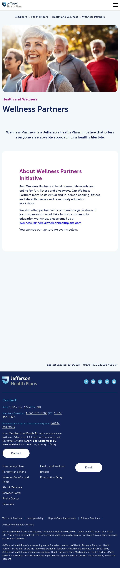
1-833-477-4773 (19, 407)
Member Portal (11, 493)
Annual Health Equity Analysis (18, 524)
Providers (8, 504)
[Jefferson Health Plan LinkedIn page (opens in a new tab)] (107, 383)
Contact (16, 453)
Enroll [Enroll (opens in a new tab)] (89, 467)
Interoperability (35, 518)
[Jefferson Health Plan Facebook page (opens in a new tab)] (86, 383)
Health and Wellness (52, 466)
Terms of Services (12, 518)
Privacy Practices (90, 518)
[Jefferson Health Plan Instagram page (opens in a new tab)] (114, 383)
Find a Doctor (10, 498)
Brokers (44, 471)
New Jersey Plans (13, 466)
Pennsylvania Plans (14, 471)
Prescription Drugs (51, 477)
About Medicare (12, 487)
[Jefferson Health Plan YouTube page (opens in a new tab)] (93, 383)
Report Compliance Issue (62, 518)
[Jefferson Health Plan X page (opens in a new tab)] (100, 383)
